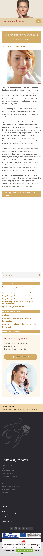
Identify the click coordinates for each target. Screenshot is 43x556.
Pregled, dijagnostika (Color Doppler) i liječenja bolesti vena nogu (18, 303)
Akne (4, 290)
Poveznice (7, 275)
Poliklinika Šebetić (7, 409)
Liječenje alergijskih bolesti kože (13, 307)
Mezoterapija (7, 327)
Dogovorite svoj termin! (16, 338)
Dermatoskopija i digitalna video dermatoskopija (19, 287)
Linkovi (4, 516)
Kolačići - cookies (7, 521)
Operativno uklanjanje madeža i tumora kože (18, 293)
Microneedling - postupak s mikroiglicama (16, 318)
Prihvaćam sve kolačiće (24, 550)
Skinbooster (6, 315)
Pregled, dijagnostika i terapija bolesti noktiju (17, 299)
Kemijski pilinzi (7, 321)
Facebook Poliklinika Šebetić (11, 528)
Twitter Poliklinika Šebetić (19, 528)
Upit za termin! (21, 357)
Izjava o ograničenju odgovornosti (12, 514)
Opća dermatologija (10, 283)
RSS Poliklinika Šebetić (31, 528)
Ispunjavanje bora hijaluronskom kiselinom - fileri (19, 324)
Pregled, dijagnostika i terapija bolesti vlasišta (18, 296)
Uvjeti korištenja (7, 511)
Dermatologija (18, 409)
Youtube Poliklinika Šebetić (27, 528)
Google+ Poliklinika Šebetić (23, 528)
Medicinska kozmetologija (12, 332)
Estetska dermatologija (11, 311)
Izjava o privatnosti (7, 519)
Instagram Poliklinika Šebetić (15, 528)
